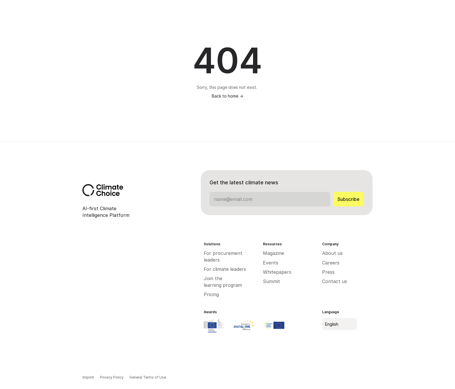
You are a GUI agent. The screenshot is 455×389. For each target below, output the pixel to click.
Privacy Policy (112, 377)
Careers (331, 263)
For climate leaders (225, 269)
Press (328, 272)
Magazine (273, 253)
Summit (271, 281)
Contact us (334, 281)
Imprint (88, 377)
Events (270, 263)
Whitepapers (278, 272)
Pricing (211, 294)
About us (332, 253)
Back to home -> (227, 95)
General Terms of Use (147, 377)
